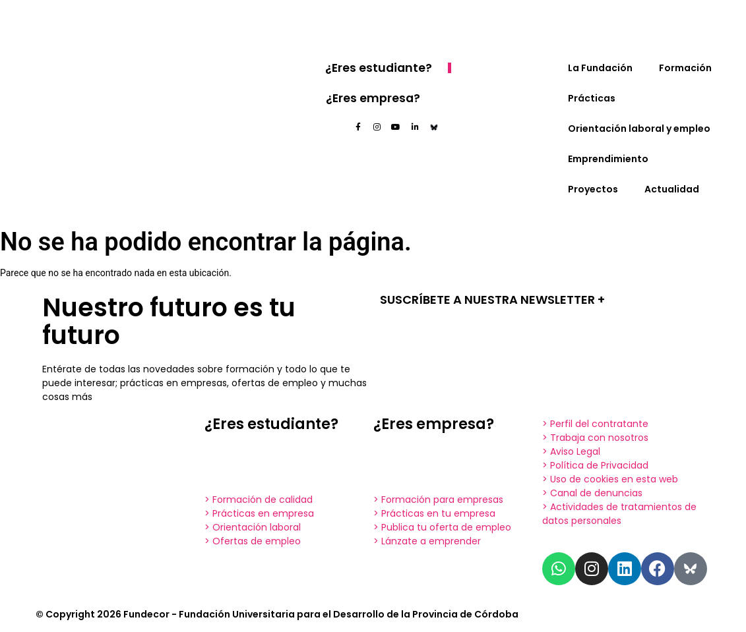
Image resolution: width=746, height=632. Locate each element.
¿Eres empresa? (374, 98)
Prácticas (591, 98)
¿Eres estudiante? (380, 67)
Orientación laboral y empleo (639, 128)
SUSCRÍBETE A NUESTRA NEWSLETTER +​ (492, 299)
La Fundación (600, 67)
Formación (685, 67)
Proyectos (593, 189)
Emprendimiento (608, 158)
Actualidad (671, 189)
